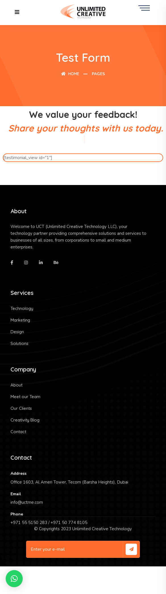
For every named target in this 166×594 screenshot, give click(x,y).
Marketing (20, 320)
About (16, 385)
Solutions (19, 343)
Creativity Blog (25, 420)
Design (17, 331)
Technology (22, 308)
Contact (18, 431)
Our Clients (21, 408)
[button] (14, 578)
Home (70, 73)
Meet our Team (25, 396)
